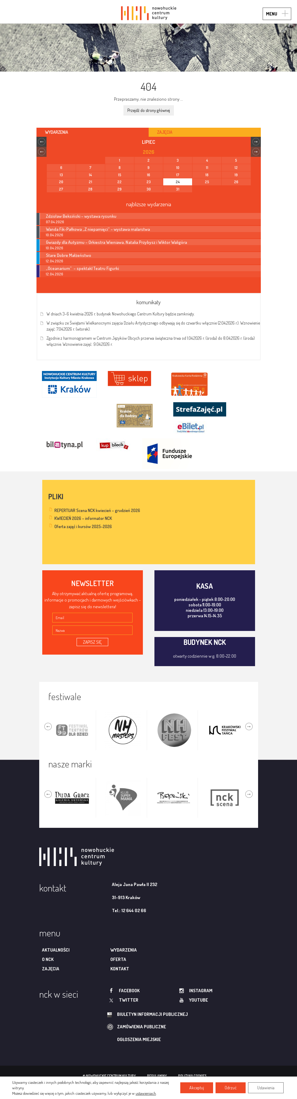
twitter (128, 1000)
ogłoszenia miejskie (139, 1039)
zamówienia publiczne (141, 1027)
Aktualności (56, 950)
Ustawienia (266, 1087)
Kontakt (119, 969)
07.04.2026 (55, 222)
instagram (200, 990)
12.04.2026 (54, 261)
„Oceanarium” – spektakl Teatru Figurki (82, 268)
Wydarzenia (123, 950)
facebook (129, 990)
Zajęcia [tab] (164, 132)
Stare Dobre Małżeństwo (68, 255)
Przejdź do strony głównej (148, 110)
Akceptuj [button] (196, 1087)
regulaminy (157, 1076)
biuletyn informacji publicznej (152, 1014)
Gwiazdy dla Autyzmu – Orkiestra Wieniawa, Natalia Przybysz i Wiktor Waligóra (116, 242)
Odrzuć (231, 1087)
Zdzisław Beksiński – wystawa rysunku (81, 216)
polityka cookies (192, 1076)
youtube (198, 1000)
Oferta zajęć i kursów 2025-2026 (83, 526)
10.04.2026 (54, 235)
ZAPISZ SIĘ (92, 642)
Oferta (118, 959)
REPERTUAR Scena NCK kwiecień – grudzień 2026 (97, 510)
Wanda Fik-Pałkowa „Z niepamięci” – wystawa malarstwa (98, 229)
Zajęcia (50, 969)
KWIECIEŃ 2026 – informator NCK (83, 518)
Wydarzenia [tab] (56, 132)
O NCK (48, 959)
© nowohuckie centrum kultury (109, 1076)
